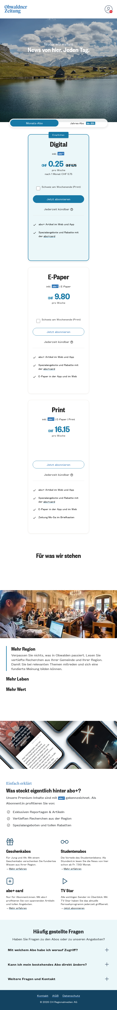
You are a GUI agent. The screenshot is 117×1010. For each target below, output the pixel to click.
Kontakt (42, 995)
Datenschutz (71, 995)
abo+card (49, 236)
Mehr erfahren (18, 868)
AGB (55, 995)
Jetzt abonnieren (74, 908)
